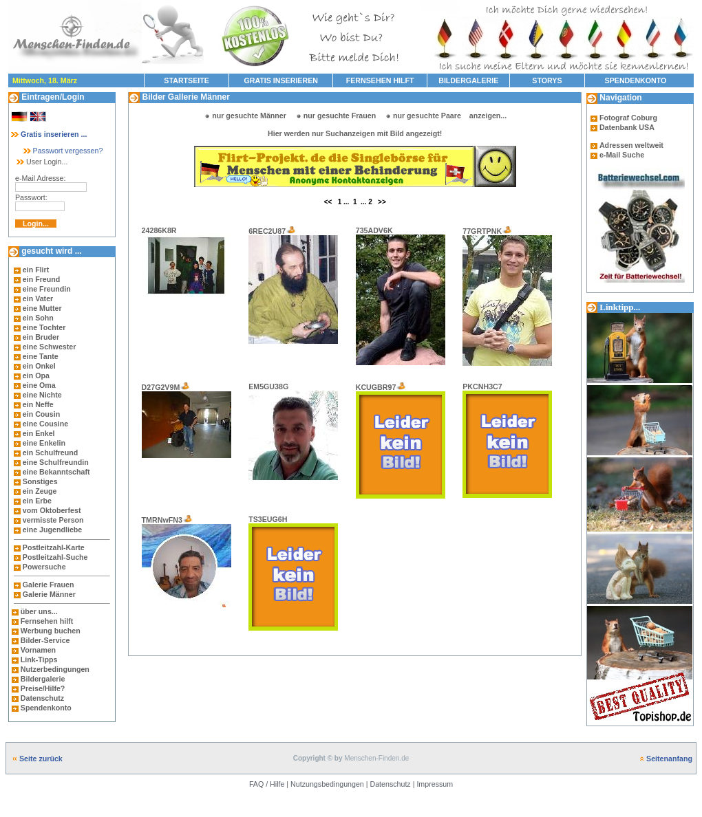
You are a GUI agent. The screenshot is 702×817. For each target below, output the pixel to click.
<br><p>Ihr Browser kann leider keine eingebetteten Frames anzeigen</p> (355, 166)
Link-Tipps (39, 659)
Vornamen (38, 650)
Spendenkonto (45, 708)
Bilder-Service (45, 640)
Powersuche (44, 567)
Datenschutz (41, 698)
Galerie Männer (49, 594)
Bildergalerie (43, 679)
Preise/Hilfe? (43, 688)
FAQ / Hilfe (267, 784)
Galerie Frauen (48, 584)
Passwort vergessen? (62, 150)
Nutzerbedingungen (55, 669)
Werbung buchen (51, 631)
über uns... (39, 611)
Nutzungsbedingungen (327, 784)
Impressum (434, 784)
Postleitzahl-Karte (54, 547)
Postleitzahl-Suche (55, 557)
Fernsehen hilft (47, 621)
